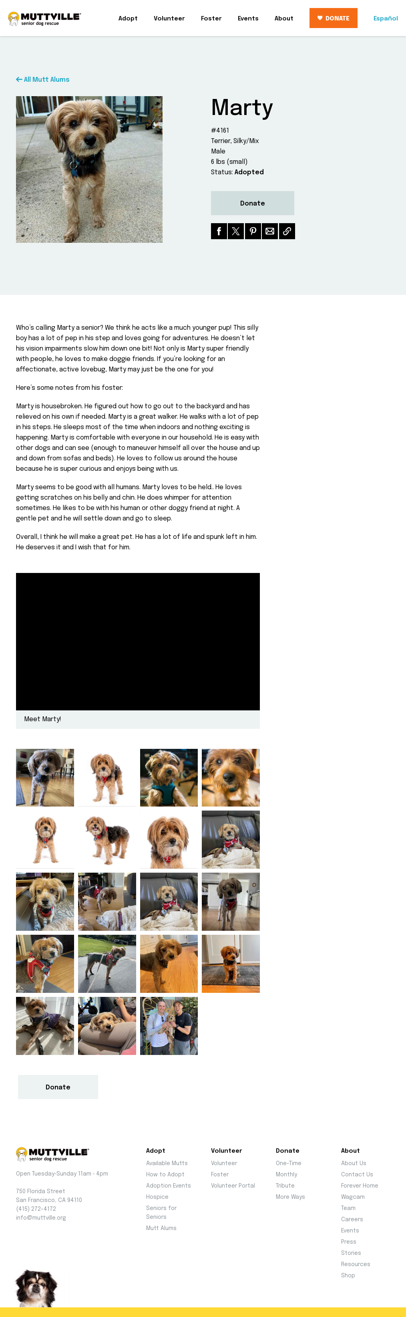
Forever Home (359, 1186)
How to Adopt (165, 1175)
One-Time (288, 1163)
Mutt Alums (161, 1228)
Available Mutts (167, 1163)
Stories (351, 1253)
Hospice (157, 1197)
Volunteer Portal (233, 1186)
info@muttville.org (41, 1218)
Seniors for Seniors (161, 1213)
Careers (352, 1219)
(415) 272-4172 (36, 1209)
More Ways (290, 1197)
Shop (348, 1276)
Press (348, 1242)
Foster (211, 19)
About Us (353, 1163)
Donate (252, 203)
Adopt (128, 19)
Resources (355, 1264)
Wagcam (353, 1197)
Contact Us (357, 1175)
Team (348, 1208)
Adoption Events (168, 1186)
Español (386, 19)
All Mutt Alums (43, 80)
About (284, 19)
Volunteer (169, 19)
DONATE (334, 19)
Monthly (286, 1175)
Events (248, 19)
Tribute (285, 1186)
